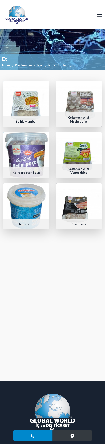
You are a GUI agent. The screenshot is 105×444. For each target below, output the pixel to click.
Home (6, 65)
